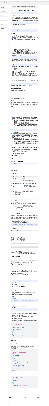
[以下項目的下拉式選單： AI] (7, 4)
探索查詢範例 (13, 268)
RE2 (32, 179)
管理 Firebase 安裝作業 (24, 98)
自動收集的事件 (32, 250)
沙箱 (19, 271)
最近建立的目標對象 (27, 185)
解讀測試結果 (25, 348)
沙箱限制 (29, 271)
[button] (3, 7)
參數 (22, 35)
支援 (25, 0)
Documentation (3, 2)
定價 (15, 0)
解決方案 (13, 0)
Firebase (12, 9)
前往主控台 (47, 0)
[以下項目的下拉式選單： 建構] (8, 0)
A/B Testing (8, 2)
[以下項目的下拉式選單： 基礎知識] (5, 4)
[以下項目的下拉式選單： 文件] (19, 0)
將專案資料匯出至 (16, 284)
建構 (6, 0)
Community (21, 0)
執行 (9, 0)
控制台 (15, 36)
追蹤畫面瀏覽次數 (30, 252)
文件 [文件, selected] (17, 0)
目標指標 (23, 297)
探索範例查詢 (22, 306)
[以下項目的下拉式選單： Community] (23, 0)
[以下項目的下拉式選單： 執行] (11, 0)
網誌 (44, 0)
